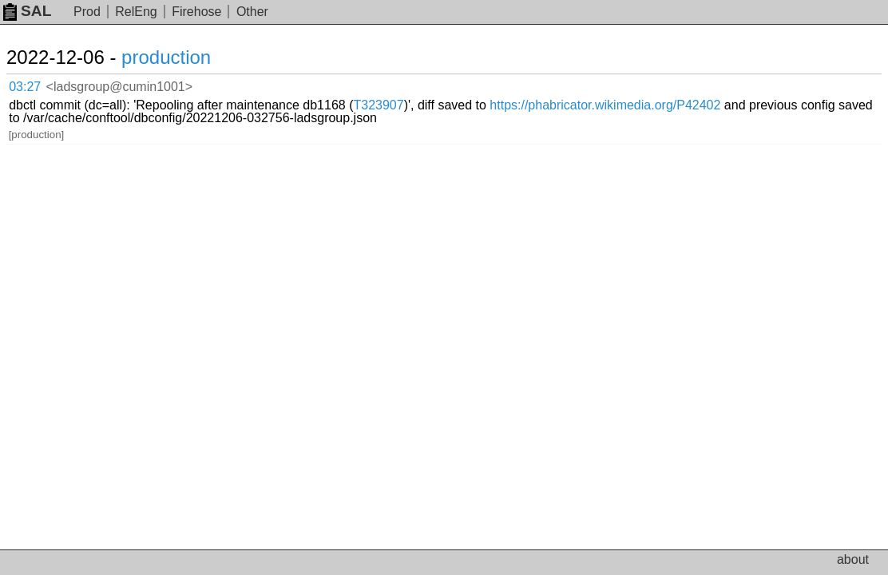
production (185, 57)
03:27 (41, 84)
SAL (27, 10)
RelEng (136, 11)
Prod (87, 11)
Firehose (196, 11)
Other (252, 11)
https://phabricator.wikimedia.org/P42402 (303, 96)
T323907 (558, 83)
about (853, 559)
